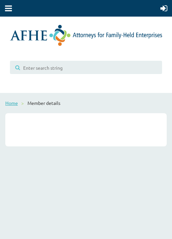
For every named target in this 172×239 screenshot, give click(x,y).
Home (11, 103)
